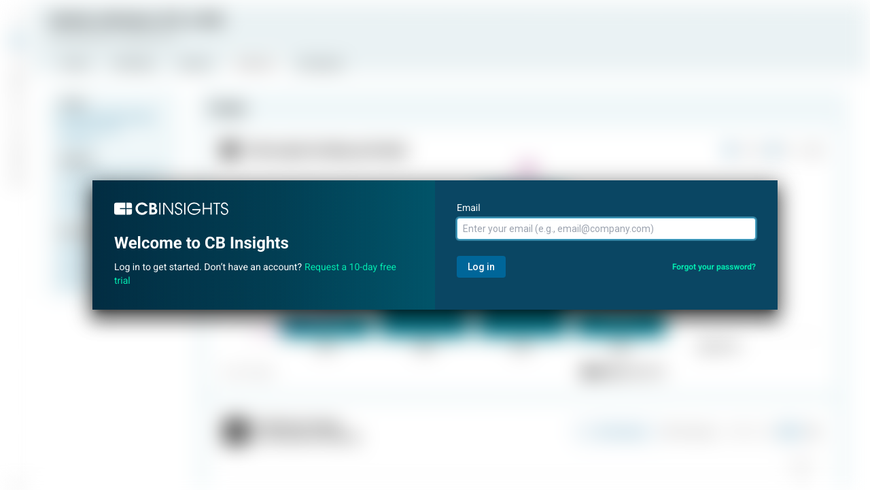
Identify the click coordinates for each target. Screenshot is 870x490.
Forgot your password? (714, 267)
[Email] (606, 229)
